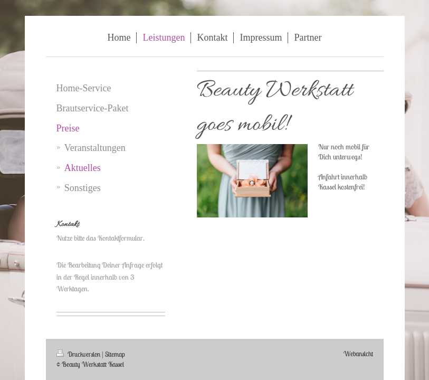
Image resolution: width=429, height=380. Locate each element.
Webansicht (358, 353)
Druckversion (79, 354)
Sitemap (115, 354)
